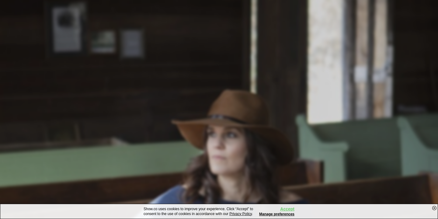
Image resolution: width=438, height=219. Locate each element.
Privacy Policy (240, 214)
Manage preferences (276, 214)
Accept (287, 209)
